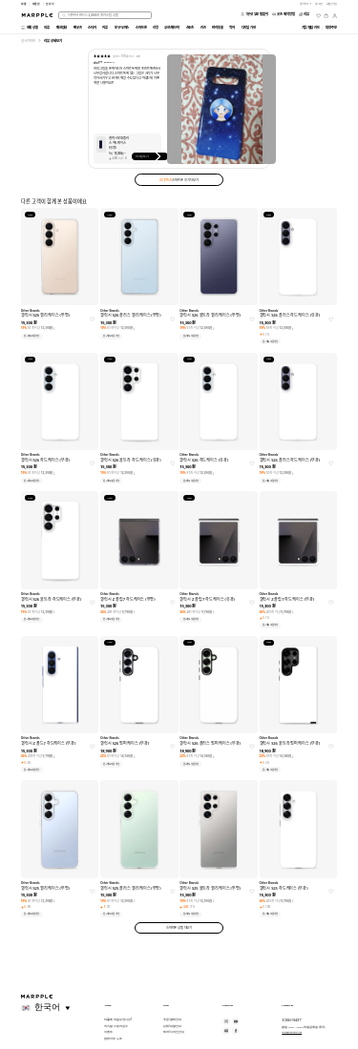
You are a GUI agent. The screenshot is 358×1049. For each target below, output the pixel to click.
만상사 (50, 4)
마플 (24, 4)
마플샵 (36, 4)
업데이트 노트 (112, 1038)
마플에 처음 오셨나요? (118, 1019)
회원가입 (332, 4)
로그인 (319, 4)
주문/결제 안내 (172, 1019)
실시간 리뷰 (28, 41)
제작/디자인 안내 (173, 1032)
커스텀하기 (150, 156)
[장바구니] (326, 15)
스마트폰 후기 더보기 (179, 179)
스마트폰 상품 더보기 (179, 928)
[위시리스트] (318, 15)
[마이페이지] (334, 15)
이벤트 (108, 1032)
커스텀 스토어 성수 (116, 1026)
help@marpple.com (292, 1032)
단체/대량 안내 (172, 1026)
